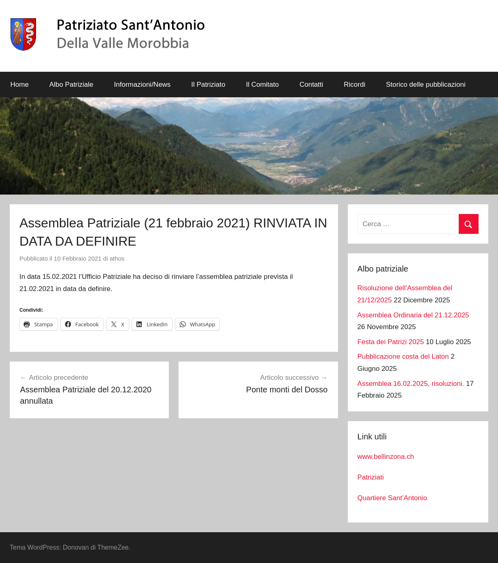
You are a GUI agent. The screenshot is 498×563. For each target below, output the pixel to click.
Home (20, 84)
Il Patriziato (208, 84)
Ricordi (354, 84)
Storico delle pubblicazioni (426, 84)
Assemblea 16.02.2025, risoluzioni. (411, 383)
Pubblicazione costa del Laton (403, 356)
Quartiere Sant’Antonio (392, 498)
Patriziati (371, 477)
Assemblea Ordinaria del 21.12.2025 (413, 315)
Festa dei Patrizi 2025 (391, 342)
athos (117, 258)
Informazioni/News (142, 84)
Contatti (311, 84)
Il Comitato (262, 84)
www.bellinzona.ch (386, 456)
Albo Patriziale (71, 84)
